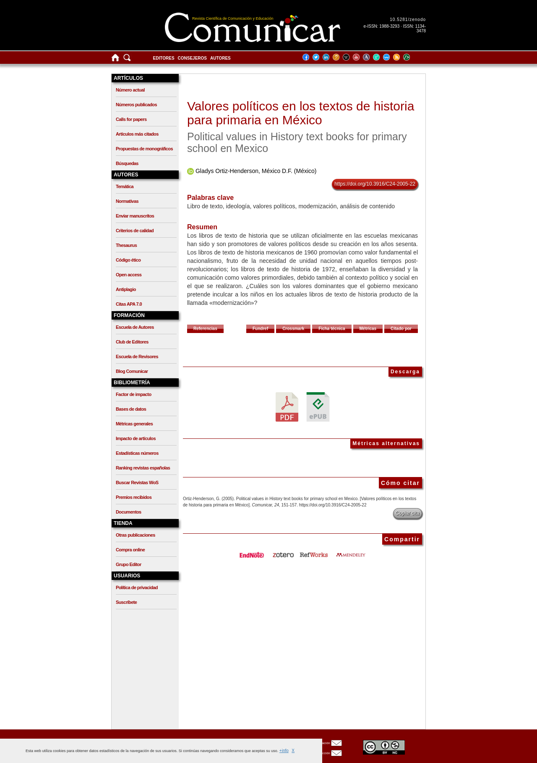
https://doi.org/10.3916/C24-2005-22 (374, 184)
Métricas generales (134, 423)
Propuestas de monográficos (144, 148)
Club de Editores (132, 341)
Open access (128, 274)
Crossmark (293, 328)
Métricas (368, 328)
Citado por (401, 328)
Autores (220, 58)
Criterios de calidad (135, 230)
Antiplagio (126, 289)
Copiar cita (408, 513)
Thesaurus (126, 245)
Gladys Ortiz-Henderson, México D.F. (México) (256, 171)
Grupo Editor (128, 564)
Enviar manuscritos (135, 215)
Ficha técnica (331, 328)
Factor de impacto (133, 394)
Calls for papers (131, 119)
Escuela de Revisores (137, 356)
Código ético (128, 259)
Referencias (205, 328)
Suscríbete (126, 602)
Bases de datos (131, 409)
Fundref (260, 328)
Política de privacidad (137, 587)
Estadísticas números (137, 453)
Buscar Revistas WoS (137, 482)
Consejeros (192, 58)
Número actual (130, 89)
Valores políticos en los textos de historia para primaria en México (300, 113)
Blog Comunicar (132, 371)
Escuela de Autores (135, 327)
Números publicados (136, 104)
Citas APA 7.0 (129, 304)
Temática (124, 186)
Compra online (130, 549)
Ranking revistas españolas (143, 467)
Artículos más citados (137, 133)
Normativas (127, 201)
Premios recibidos (133, 497)
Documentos (128, 511)
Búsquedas (127, 163)
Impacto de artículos (136, 438)
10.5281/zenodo (408, 19)
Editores (164, 58)
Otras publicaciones (135, 535)
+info (284, 750)
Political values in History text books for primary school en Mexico (297, 142)
